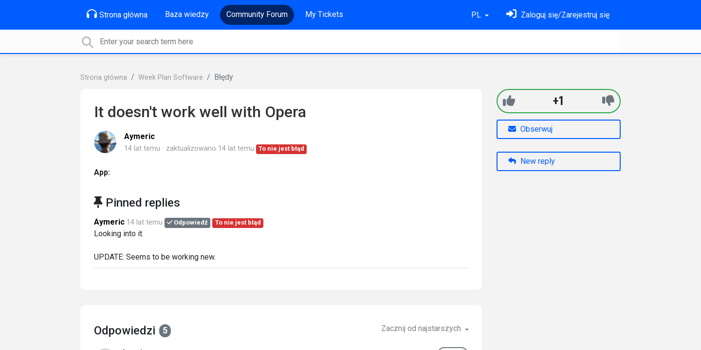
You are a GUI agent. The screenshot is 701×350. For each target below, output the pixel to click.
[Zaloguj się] (557, 15)
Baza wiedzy (187, 14)
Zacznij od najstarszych (422, 328)
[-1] (608, 101)
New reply (531, 161)
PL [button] (477, 14)
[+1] (509, 101)
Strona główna (117, 14)
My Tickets (324, 14)
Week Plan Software (170, 77)
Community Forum (257, 14)
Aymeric (139, 136)
